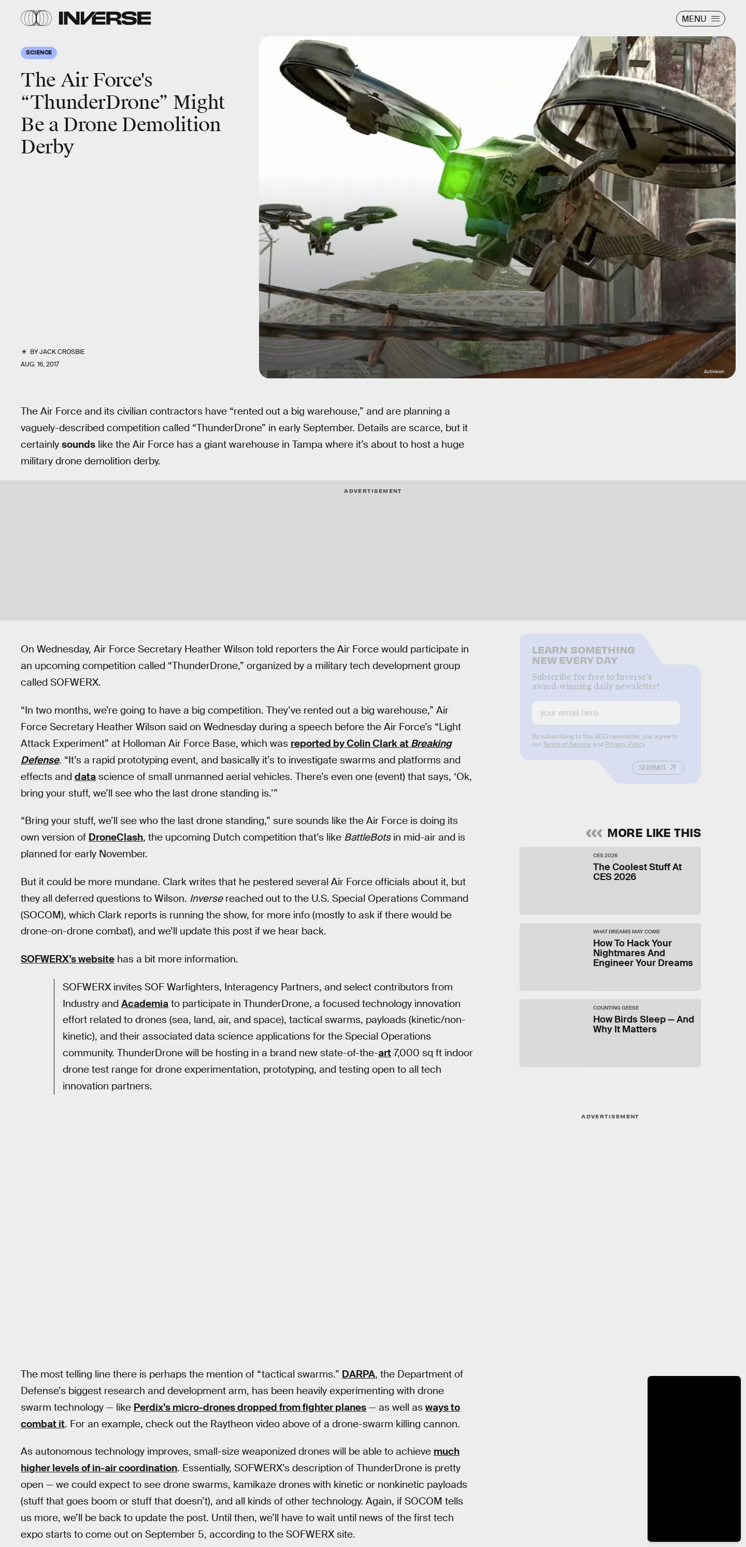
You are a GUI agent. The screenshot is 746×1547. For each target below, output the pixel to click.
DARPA (358, 1374)
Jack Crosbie (61, 352)
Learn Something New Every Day (583, 661)
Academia (144, 1003)
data (85, 776)
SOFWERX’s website (67, 959)
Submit (652, 774)
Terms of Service (567, 751)
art (384, 1052)
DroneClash (116, 837)
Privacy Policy (625, 751)
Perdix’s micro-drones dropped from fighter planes (250, 1407)
